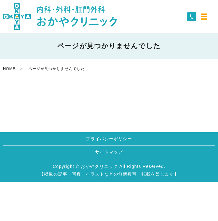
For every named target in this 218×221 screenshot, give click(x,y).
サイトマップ (109, 151)
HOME (9, 69)
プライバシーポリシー (109, 138)
